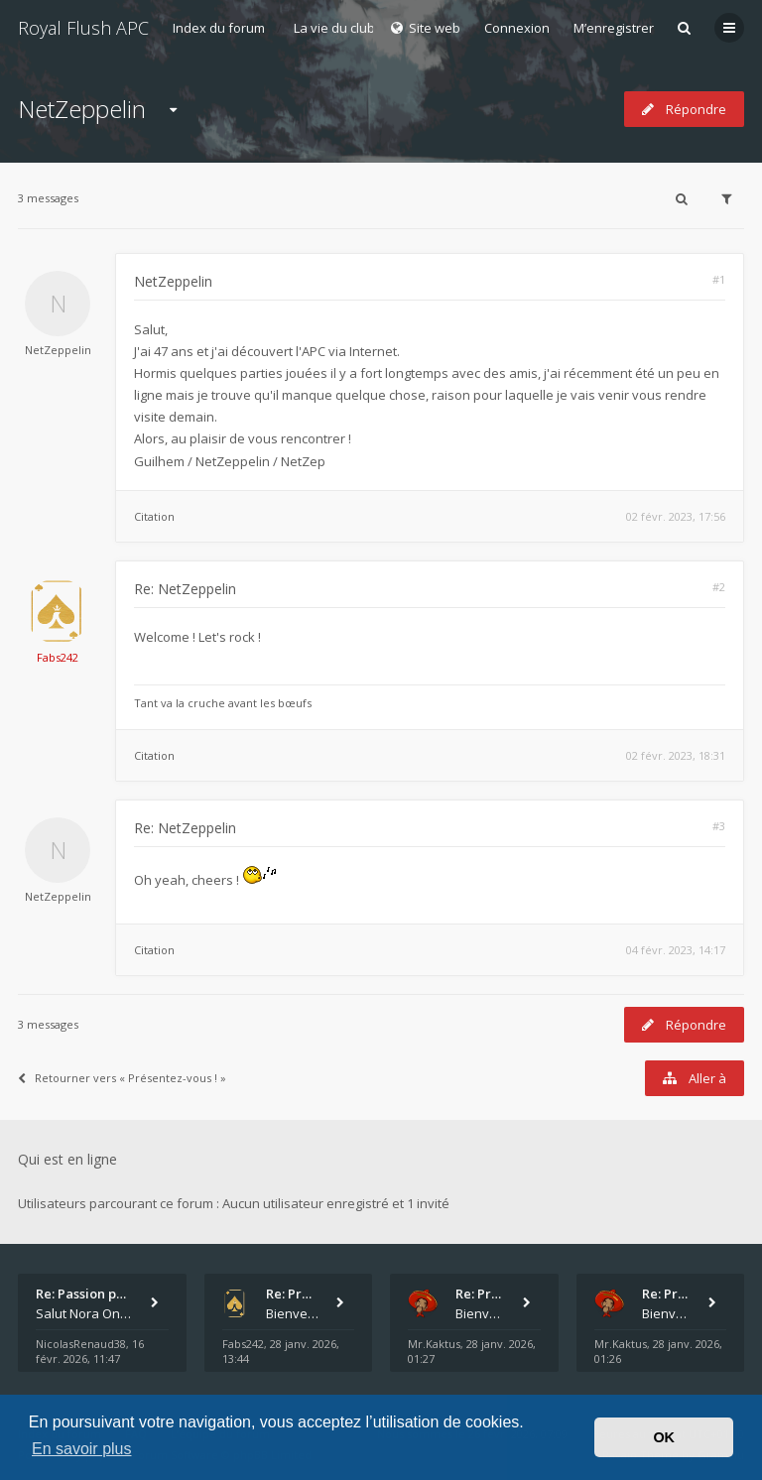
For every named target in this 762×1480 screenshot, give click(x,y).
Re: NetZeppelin (185, 588)
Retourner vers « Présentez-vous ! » (122, 1077)
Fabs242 (57, 657)
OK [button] (664, 1437)
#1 (718, 279)
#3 (718, 825)
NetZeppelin (82, 108)
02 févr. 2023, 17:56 (675, 516)
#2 (718, 586)
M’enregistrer (613, 28)
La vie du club (334, 28)
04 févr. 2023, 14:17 (675, 949)
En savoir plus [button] (82, 1448)
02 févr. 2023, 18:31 (675, 755)
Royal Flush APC (83, 28)
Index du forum (219, 28)
